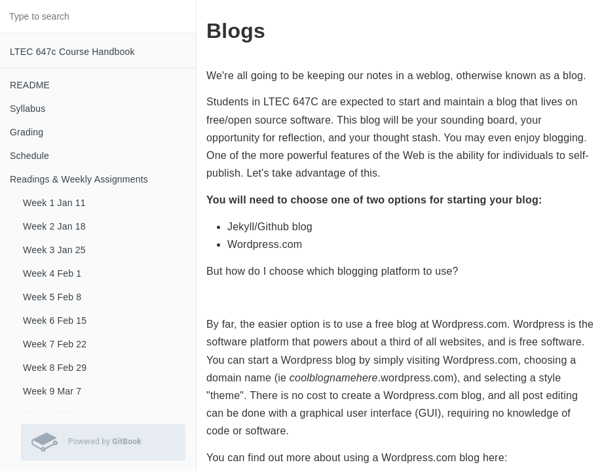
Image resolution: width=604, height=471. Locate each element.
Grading (26, 132)
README (30, 85)
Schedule (29, 155)
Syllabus (28, 108)
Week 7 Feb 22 (54, 344)
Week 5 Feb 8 (52, 297)
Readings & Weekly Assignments (79, 179)
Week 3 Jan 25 (54, 250)
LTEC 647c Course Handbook (72, 51)
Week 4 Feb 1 (52, 273)
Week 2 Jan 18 (54, 226)
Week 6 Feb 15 (54, 320)
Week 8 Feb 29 (54, 367)
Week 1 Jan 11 (54, 203)
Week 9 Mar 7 (52, 391)
